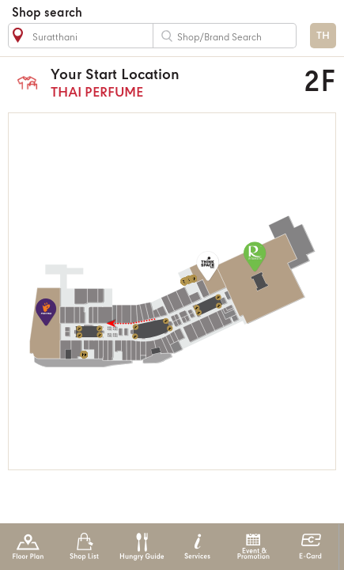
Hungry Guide (141, 546)
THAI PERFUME (157, 82)
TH (323, 36)
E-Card (310, 546)
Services (197, 546)
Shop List (84, 546)
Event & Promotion (253, 546)
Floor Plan (28, 546)
